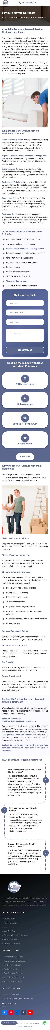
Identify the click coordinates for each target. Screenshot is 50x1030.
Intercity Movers (10, 939)
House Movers (10, 919)
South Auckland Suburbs (14, 977)
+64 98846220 (14, 718)
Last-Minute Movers (12, 943)
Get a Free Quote (9, 1023)
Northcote (19, 18)
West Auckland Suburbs (13, 969)
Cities (11, 18)
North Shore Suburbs (12, 965)
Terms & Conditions (25, 1026)
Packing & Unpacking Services (16, 935)
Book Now (25, 456)
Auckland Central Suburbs (14, 961)
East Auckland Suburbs (13, 973)
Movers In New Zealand (13, 957)
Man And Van (9, 931)
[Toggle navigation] (46, 3)
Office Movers (9, 927)
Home (4, 18)
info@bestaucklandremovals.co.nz (22, 721)
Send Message (25, 350)
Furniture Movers (11, 923)
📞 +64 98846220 (27, 2)
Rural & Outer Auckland (13, 981)
